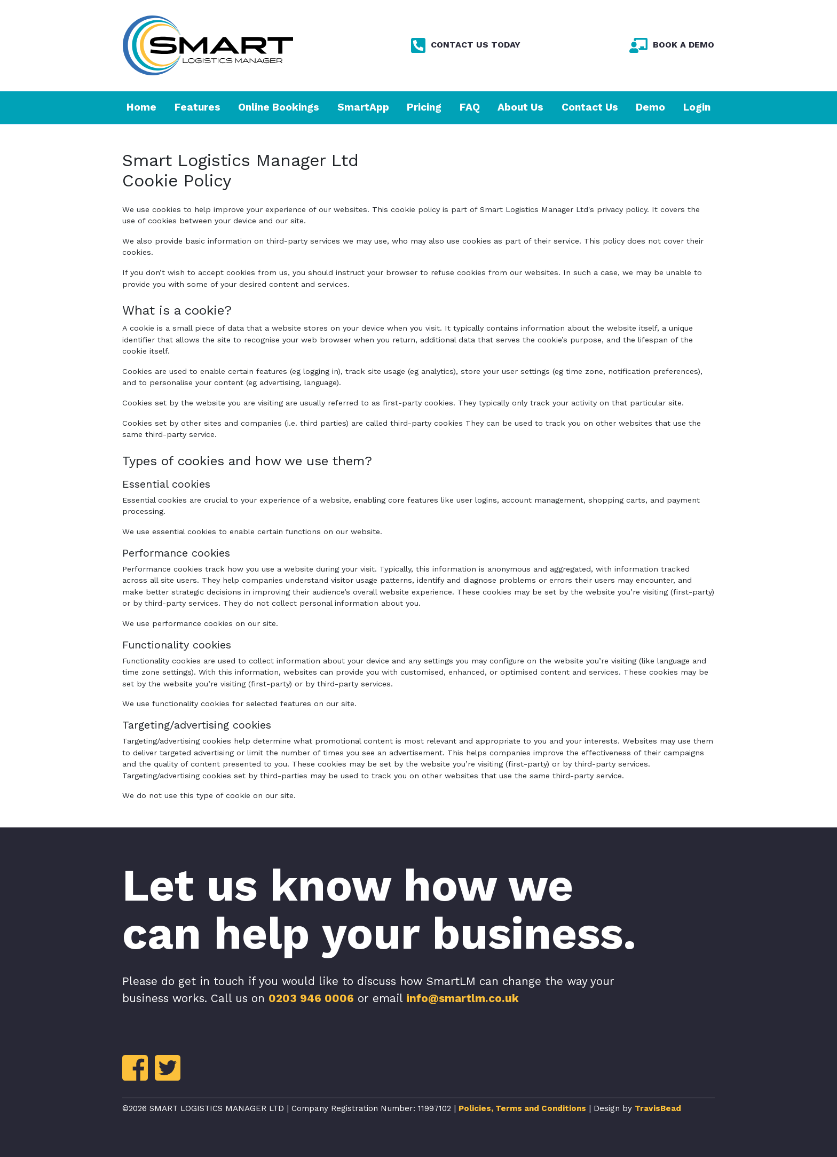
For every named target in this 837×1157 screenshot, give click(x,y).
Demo (650, 107)
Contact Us (590, 107)
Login (696, 107)
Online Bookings (278, 107)
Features (197, 107)
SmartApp (363, 107)
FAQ (470, 107)
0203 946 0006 (311, 998)
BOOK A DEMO (671, 45)
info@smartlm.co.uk (462, 998)
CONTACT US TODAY (465, 45)
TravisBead (658, 1108)
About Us (520, 107)
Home (141, 107)
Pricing (424, 107)
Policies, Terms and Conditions (522, 1108)
